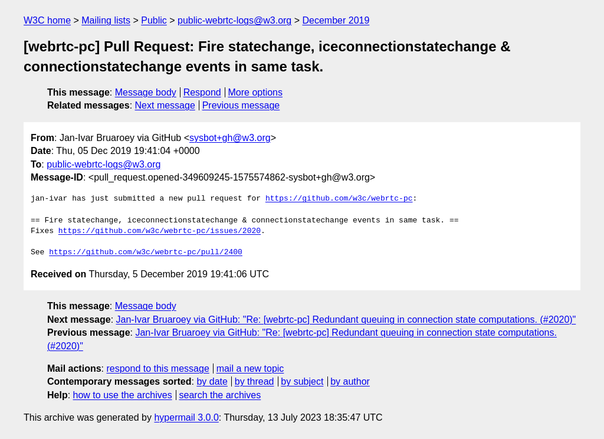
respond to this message (157, 368)
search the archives (220, 395)
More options (255, 92)
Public (154, 20)
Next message (165, 105)
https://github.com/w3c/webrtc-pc (339, 199)
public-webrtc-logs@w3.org (234, 20)
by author (350, 381)
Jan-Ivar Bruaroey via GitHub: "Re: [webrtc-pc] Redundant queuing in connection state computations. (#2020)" (346, 319)
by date (211, 381)
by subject (302, 381)
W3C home (47, 20)
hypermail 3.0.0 (186, 417)
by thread (254, 381)
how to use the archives (122, 395)
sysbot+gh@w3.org (230, 138)
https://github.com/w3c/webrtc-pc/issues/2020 (159, 231)
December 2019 (336, 20)
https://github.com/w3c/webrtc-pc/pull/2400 (145, 252)
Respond (202, 92)
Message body (145, 92)
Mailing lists (105, 20)
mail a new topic (250, 368)
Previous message (241, 105)
